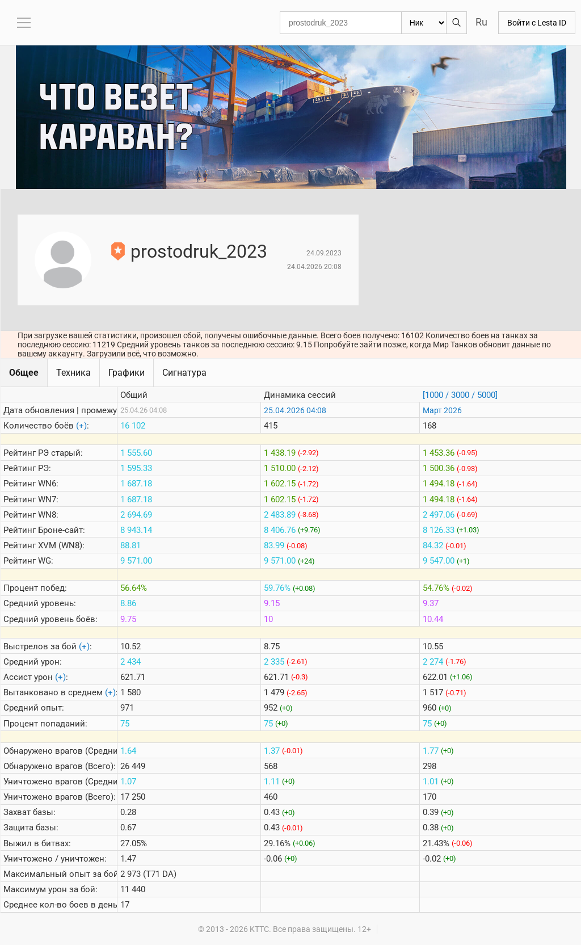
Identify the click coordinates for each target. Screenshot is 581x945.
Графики (126, 372)
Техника (73, 372)
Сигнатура (184, 372)
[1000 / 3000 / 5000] (460, 395)
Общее (24, 372)
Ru (481, 22)
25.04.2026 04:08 (295, 410)
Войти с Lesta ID (536, 22)
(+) (81, 426)
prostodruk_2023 (198, 251)
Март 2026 (442, 410)
